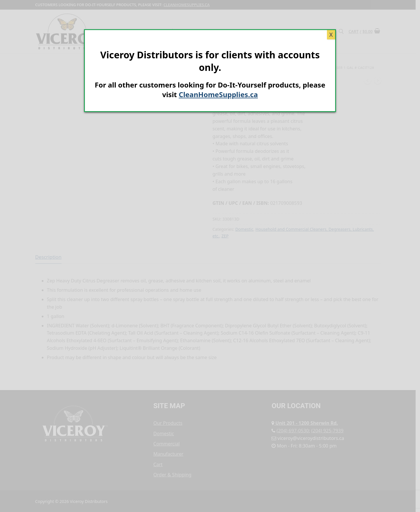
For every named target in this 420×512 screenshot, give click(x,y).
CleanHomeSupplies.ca (218, 94)
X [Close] (331, 35)
